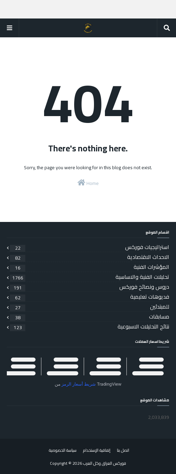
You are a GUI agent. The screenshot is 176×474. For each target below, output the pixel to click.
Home (88, 183)
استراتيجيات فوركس (89, 247)
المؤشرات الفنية (89, 267)
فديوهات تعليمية (89, 297)
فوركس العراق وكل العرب (104, 463)
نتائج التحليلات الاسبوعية (89, 326)
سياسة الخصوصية (63, 450)
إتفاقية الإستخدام (96, 450)
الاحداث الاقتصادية (89, 257)
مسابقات (89, 316)
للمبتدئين (89, 306)
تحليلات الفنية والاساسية (89, 277)
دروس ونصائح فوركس (89, 287)
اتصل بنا (123, 450)
